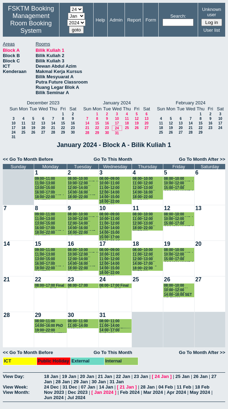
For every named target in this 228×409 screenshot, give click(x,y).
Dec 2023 (78, 392)
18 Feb (202, 387)
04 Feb (165, 387)
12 (33, 123)
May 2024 (200, 392)
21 (53, 128)
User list (211, 30)
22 (63, 128)
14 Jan (106, 387)
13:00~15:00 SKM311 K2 (45, 188)
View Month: (16, 392)
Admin (116, 20)
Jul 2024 (76, 397)
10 (13, 123)
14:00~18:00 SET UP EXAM (178, 295)
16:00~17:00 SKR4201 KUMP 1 (49, 192)
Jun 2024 (54, 397)
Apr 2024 (176, 392)
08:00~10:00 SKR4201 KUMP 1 (179, 179)
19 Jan (69, 376)
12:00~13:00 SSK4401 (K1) (144, 188)
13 (43, 123)
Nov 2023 (54, 392)
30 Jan (98, 381)
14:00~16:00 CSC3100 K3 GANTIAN (143, 192)
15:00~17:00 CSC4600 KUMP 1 (179, 188)
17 (13, 128)
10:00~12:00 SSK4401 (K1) (79, 183)
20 (43, 128)
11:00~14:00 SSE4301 (78, 326)
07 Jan (88, 387)
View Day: (13, 376)
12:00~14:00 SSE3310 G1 (110, 192)
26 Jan (201, 376)
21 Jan (105, 376)
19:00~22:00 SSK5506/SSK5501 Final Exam (50, 330)
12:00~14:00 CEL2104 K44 (79, 188)
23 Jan (141, 376)
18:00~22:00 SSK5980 (110, 202)
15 (63, 123)
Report (134, 20)
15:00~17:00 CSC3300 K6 (110, 237)
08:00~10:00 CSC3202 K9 (143, 179)
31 (13, 137)
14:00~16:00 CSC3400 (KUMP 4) (82, 192)
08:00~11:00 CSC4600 (45, 321)
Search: (178, 16)
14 (53, 123)
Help (100, 20)
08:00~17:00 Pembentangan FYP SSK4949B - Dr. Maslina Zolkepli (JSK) (81, 285)
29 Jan (81, 381)
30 (73, 132)
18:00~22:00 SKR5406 (143, 197)
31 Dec (70, 387)
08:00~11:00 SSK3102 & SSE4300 (78, 321)
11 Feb (184, 387)
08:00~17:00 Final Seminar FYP (49, 285)
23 (73, 128)
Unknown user (211, 12)
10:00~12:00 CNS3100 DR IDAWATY (174, 183)
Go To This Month (113, 159)
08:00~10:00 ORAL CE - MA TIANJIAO (176, 285)
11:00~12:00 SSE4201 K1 (110, 188)
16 (73, 123)
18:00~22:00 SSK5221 (78, 197)
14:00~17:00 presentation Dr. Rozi (146, 264)
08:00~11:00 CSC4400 (110, 321)
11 (23, 123)
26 (33, 132)
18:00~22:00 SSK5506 (45, 197)
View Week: (15, 387)
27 (43, 132)
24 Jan (162, 376)
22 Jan (123, 376)
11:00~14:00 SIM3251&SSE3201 (115, 326)
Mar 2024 (153, 392)
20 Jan (87, 376)
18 (23, 128)
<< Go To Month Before (28, 159)
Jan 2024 (104, 392)
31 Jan (116, 381)
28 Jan (63, 381)
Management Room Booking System (31, 23)
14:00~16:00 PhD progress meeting (49, 326)
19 (33, 128)
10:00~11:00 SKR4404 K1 (110, 183)
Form (150, 20)
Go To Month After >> (202, 159)
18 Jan (51, 376)
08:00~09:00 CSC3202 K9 (110, 179)
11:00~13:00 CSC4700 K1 (45, 183)
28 (53, 132)
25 (23, 132)
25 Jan (183, 376)
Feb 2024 (130, 392)
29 (63, 132)
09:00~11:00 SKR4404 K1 (45, 179)
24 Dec (51, 387)
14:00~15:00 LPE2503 (110, 197)
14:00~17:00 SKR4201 (110, 330)
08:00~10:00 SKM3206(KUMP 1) (83, 179)
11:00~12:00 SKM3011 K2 (143, 183)
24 (13, 132)
